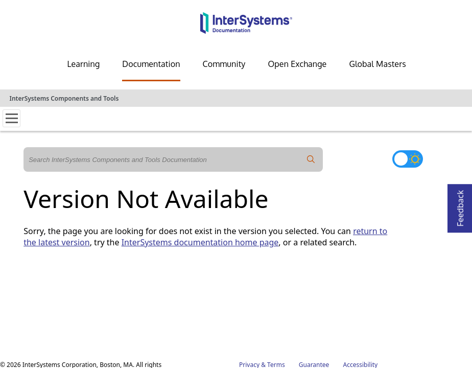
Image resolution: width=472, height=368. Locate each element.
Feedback (460, 205)
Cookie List (361, 297)
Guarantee (314, 288)
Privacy (249, 288)
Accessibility (360, 288)
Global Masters (377, 64)
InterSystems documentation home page (200, 242)
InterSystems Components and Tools (64, 98)
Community (224, 64)
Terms (276, 288)
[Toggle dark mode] (407, 159)
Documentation (151, 64)
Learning (83, 64)
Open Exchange (297, 64)
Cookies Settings (310, 297)
